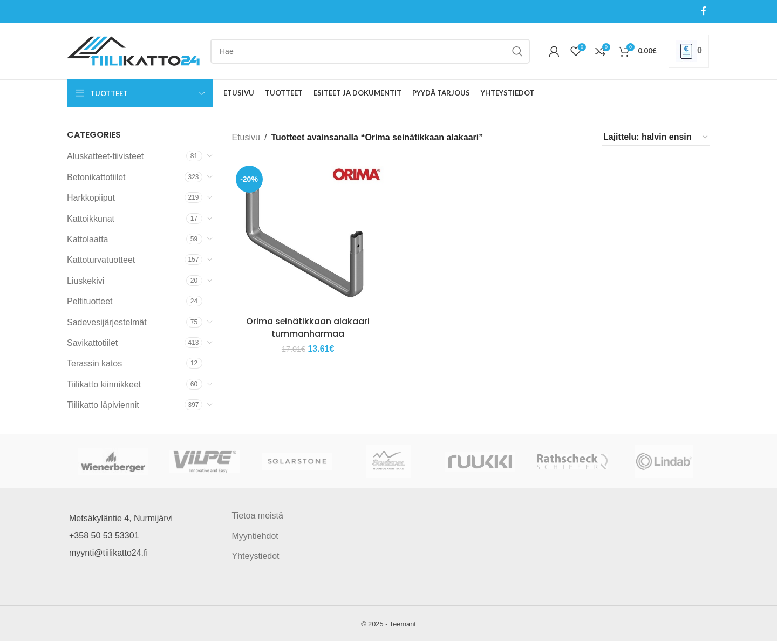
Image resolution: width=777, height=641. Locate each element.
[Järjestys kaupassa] (656, 137)
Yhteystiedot (256, 556)
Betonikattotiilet (96, 177)
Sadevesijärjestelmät (107, 322)
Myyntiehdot (255, 536)
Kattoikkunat (90, 218)
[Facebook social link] (704, 11)
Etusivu (246, 137)
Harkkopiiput (91, 197)
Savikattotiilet (92, 342)
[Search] (370, 51)
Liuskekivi (85, 280)
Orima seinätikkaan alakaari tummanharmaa (308, 327)
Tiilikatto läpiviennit (103, 405)
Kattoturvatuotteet (101, 259)
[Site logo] (133, 50)
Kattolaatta (87, 239)
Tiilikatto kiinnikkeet (104, 384)
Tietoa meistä (257, 515)
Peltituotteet (90, 301)
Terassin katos (94, 363)
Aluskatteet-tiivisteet (105, 156)
